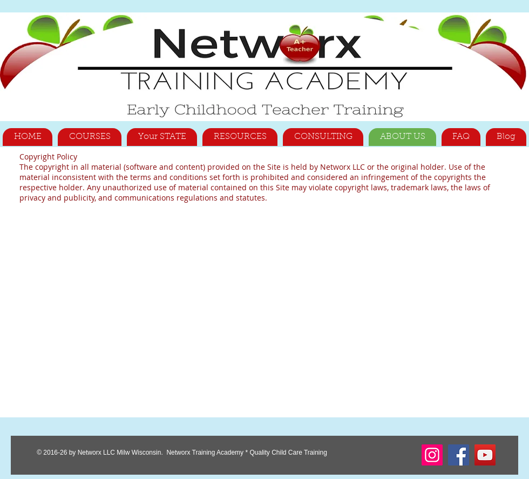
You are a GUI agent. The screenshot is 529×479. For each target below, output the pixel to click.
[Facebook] (458, 454)
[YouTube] (485, 454)
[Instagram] (432, 454)
